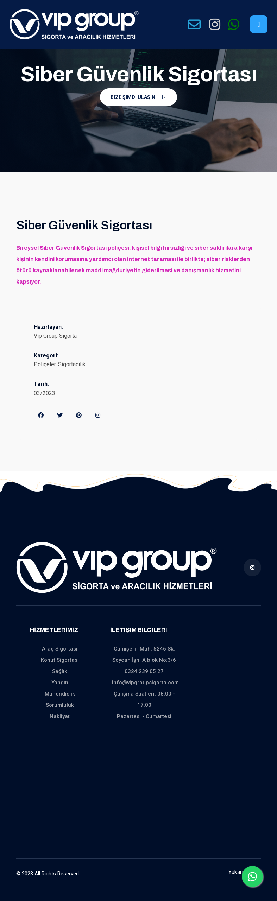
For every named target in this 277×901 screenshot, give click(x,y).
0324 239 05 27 (144, 671)
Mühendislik (60, 694)
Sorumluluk (60, 705)
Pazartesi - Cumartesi (144, 716)
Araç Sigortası (59, 649)
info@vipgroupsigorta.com (145, 682)
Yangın (59, 682)
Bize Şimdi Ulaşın (138, 97)
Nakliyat (60, 716)
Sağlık (59, 671)
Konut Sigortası (60, 660)
